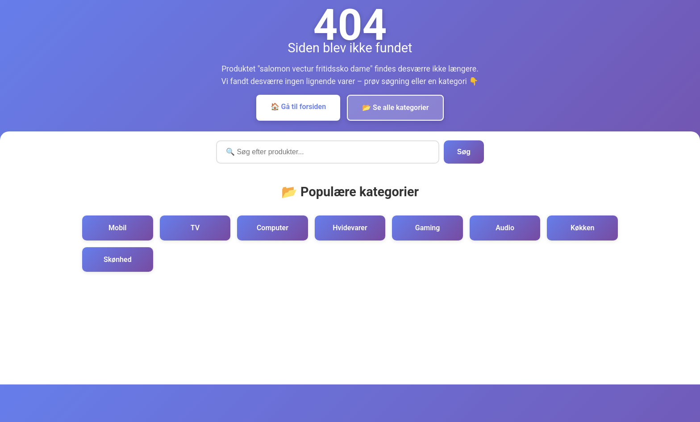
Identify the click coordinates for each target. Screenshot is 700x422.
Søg (464, 152)
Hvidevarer (350, 228)
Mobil (117, 228)
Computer (272, 228)
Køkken (582, 228)
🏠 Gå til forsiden (298, 106)
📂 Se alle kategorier (395, 107)
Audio (505, 228)
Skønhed (118, 259)
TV (195, 228)
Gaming (427, 228)
